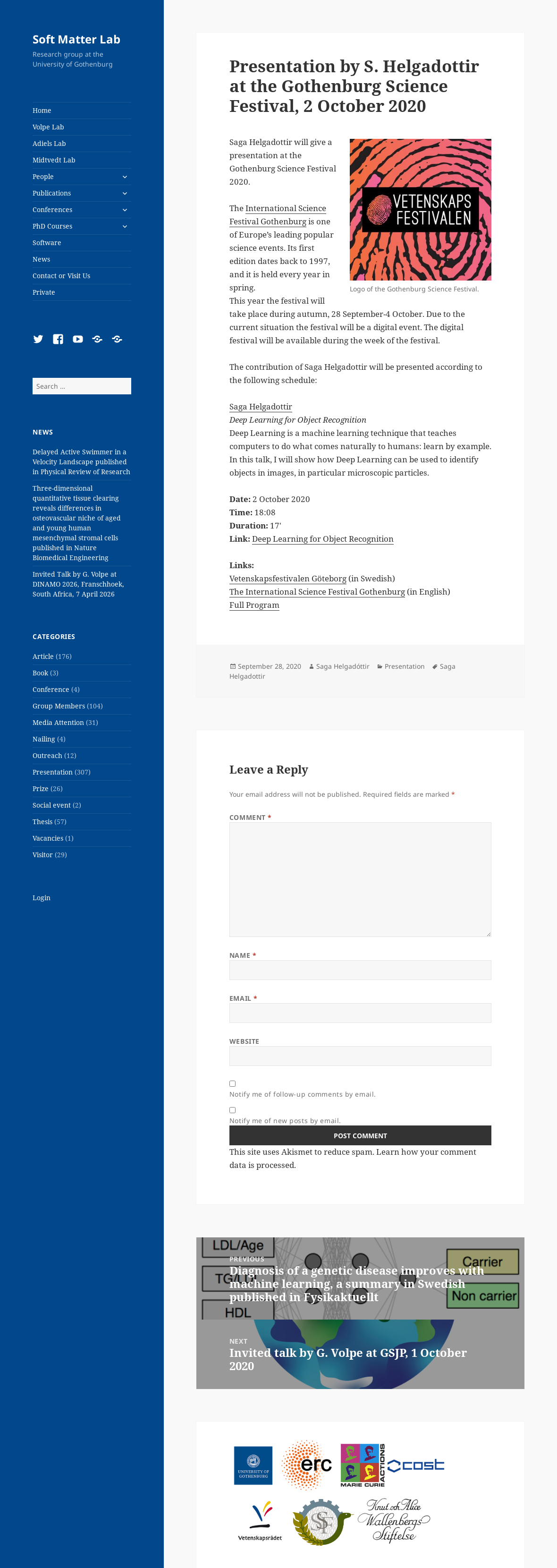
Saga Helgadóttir (343, 666)
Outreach (47, 755)
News (41, 259)
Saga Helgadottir (260, 406)
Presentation (53, 771)
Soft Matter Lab (76, 39)
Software (47, 242)
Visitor (43, 854)
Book (40, 672)
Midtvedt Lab (54, 159)
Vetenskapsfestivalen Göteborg (287, 578)
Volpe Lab (48, 126)
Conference (51, 689)
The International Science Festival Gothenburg (317, 591)
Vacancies (48, 838)
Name (242, 955)
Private (44, 292)
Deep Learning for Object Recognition (323, 538)
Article (43, 656)
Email (243, 998)
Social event (52, 805)
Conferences (52, 209)
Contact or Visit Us (61, 275)
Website (244, 1041)
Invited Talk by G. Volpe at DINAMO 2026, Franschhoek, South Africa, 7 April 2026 (78, 584)
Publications (52, 192)
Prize (41, 788)
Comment (250, 817)
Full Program (254, 604)
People (43, 176)
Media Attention (58, 722)
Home (42, 110)
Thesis (42, 821)
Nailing (44, 738)
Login (42, 897)
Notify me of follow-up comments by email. (302, 1094)
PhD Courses (52, 226)
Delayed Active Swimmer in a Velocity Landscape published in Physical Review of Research (81, 461)
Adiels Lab (49, 143)
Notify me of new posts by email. (285, 1120)
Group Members (59, 705)
